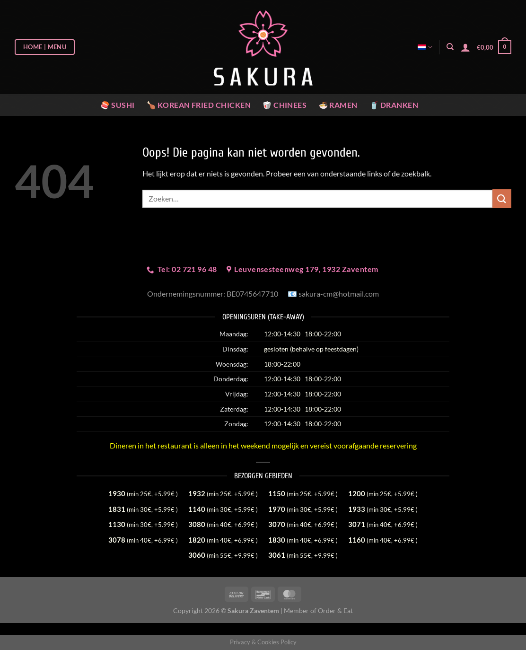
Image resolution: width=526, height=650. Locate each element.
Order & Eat (335, 610)
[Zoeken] (450, 47)
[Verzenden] (501, 198)
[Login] (465, 47)
